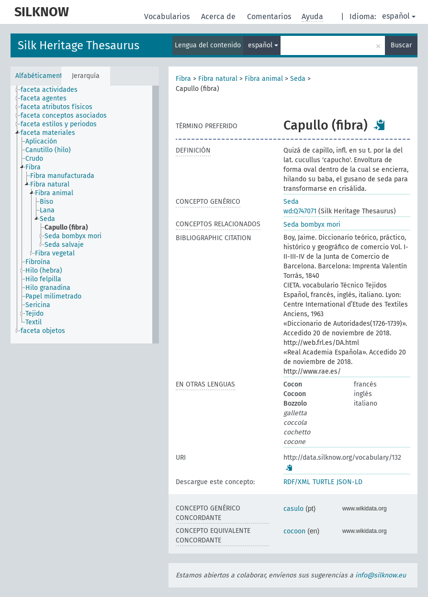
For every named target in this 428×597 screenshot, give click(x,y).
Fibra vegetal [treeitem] (55, 253)
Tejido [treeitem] (34, 314)
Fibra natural (217, 79)
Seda (297, 79)
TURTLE (323, 482)
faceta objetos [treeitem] (43, 331)
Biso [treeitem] (46, 202)
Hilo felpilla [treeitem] (43, 279)
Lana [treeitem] (47, 210)
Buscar (401, 45)
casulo (293, 509)
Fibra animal (264, 79)
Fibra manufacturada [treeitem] (62, 176)
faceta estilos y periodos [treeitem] (59, 124)
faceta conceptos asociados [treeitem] (64, 115)
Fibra (183, 79)
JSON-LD (349, 482)
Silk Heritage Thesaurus (78, 45)
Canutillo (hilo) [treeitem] (48, 150)
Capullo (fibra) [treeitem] (66, 227)
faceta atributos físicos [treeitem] (56, 107)
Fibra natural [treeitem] (49, 184)
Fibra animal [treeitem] (54, 193)
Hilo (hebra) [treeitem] (43, 270)
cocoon (294, 531)
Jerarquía (86, 76)
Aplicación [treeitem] (41, 141)
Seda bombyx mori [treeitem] (73, 236)
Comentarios (270, 16)
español (399, 16)
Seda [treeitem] (47, 219)
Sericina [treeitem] (37, 305)
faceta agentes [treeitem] (44, 98)
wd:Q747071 (299, 211)
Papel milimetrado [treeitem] (53, 296)
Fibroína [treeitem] (37, 262)
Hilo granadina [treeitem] (47, 288)
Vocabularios (167, 16)
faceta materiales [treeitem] (48, 133)
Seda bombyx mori (311, 225)
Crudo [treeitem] (34, 159)
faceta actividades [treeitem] (49, 90)
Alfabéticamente (38, 76)
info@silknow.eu (380, 575)
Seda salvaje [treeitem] (64, 245)
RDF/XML (296, 482)
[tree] (85, 214)
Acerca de (219, 16)
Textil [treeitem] (33, 322)
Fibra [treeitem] (33, 167)
